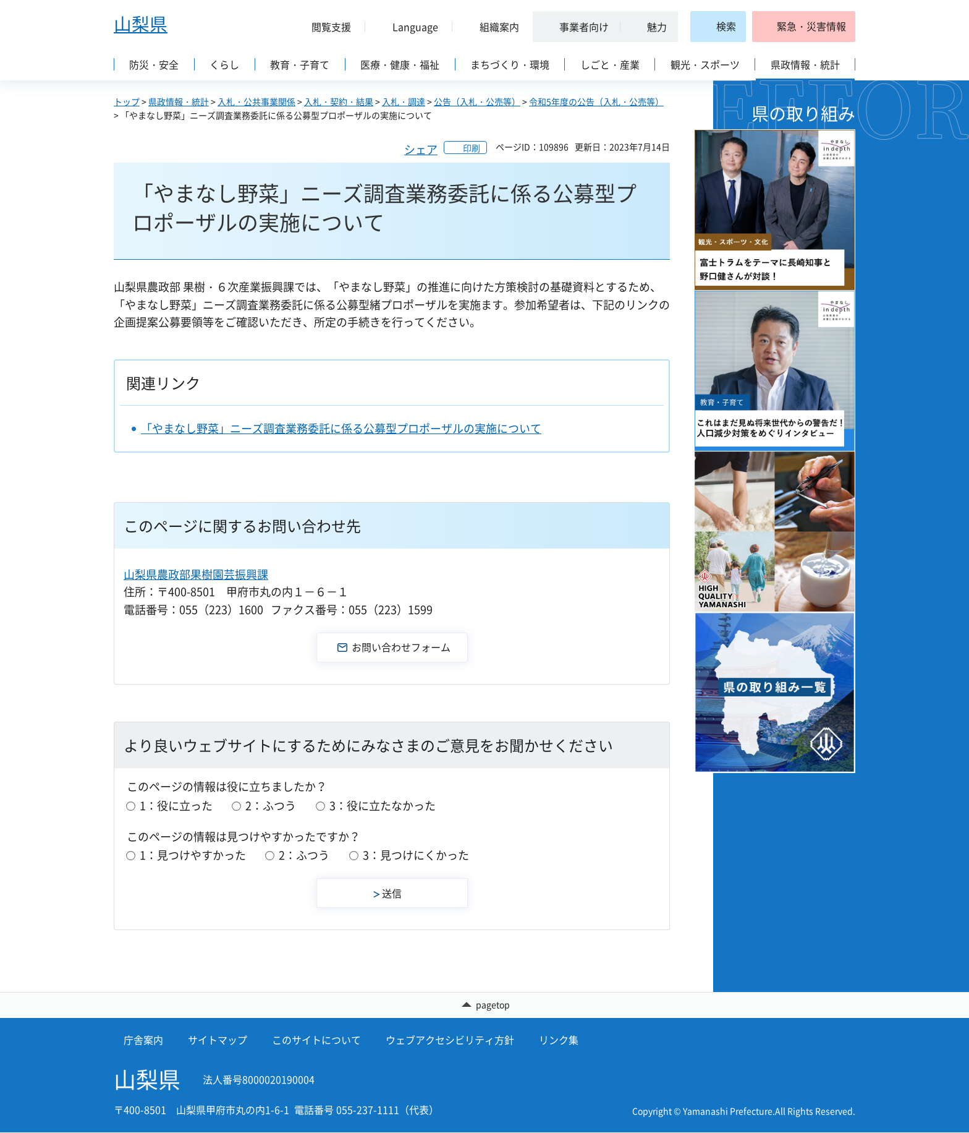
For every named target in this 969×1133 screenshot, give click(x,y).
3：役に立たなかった (382, 805)
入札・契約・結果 (338, 101)
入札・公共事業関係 (256, 101)
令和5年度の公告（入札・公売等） (596, 101)
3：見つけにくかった (416, 855)
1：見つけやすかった (193, 855)
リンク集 (558, 1039)
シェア (421, 149)
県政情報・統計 (178, 101)
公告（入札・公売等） (477, 101)
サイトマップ (217, 1039)
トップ (127, 101)
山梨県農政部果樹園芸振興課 (196, 574)
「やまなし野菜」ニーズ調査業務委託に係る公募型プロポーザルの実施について (341, 428)
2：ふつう (270, 805)
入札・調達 (403, 101)
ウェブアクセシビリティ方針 (450, 1039)
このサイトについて (316, 1039)
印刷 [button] (471, 148)
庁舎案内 (143, 1039)
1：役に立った (176, 805)
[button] (326, 26)
